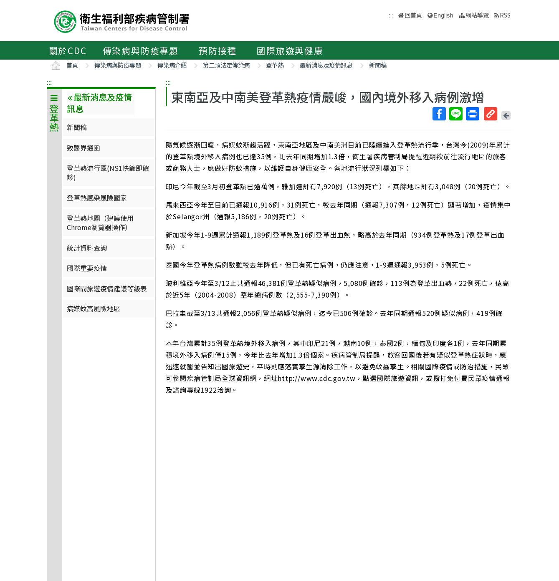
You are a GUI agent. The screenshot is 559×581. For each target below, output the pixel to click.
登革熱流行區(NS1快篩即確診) (108, 172)
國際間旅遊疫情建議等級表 (107, 288)
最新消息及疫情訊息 (326, 64)
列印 (472, 113)
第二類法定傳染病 (226, 64)
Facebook (439, 113)
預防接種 (218, 50)
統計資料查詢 (87, 248)
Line (455, 113)
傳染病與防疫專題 (141, 50)
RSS (505, 14)
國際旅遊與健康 (290, 50)
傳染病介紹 (172, 64)
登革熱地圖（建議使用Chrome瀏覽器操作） (100, 222)
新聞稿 (378, 64)
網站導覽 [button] (477, 14)
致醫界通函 (83, 148)
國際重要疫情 (87, 268)
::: (49, 82)
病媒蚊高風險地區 (93, 308)
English (443, 15)
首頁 (72, 64)
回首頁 (413, 14)
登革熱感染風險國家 (97, 198)
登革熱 (274, 64)
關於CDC (68, 50)
